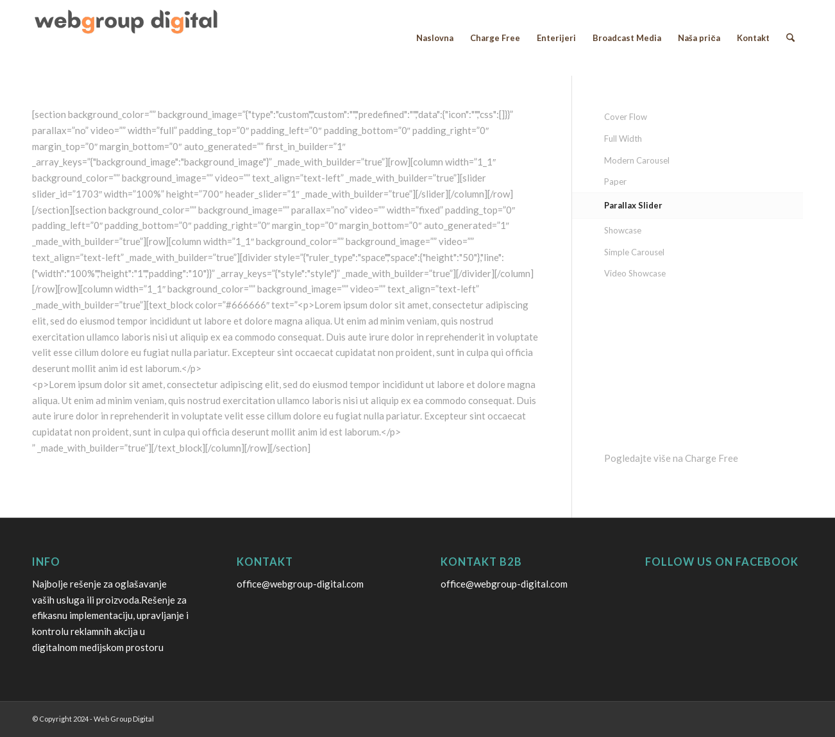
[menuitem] (435, 38)
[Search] (790, 38)
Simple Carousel (634, 252)
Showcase (622, 230)
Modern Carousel (637, 160)
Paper (615, 181)
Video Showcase (635, 273)
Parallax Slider (633, 205)
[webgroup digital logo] (128, 38)
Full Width (623, 138)
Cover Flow (625, 117)
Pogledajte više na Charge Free (671, 458)
